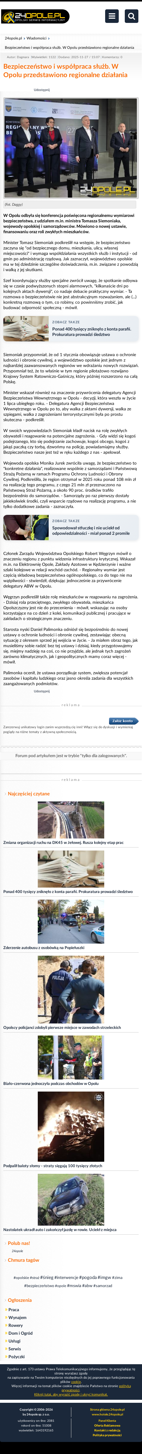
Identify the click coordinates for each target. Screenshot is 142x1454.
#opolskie (21, 1278)
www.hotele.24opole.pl (107, 1414)
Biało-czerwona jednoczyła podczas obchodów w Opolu (50, 1084)
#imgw (104, 1277)
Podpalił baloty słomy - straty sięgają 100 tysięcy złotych (52, 1166)
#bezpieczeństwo (39, 1286)
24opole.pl (13, 38)
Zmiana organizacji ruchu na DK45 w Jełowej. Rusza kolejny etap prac (63, 843)
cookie (76, 1381)
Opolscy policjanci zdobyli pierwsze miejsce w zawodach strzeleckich (62, 1028)
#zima (117, 1278)
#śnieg (46, 1277)
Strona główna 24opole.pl (107, 1409)
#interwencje (66, 1278)
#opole (60, 1286)
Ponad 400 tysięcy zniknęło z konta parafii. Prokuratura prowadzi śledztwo (68, 892)
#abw (87, 1286)
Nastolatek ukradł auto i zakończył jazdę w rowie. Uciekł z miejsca (60, 1230)
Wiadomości (37, 38)
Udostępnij (42, 90)
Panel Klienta (107, 1420)
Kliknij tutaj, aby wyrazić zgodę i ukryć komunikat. (71, 1394)
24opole (17, 1251)
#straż (34, 1278)
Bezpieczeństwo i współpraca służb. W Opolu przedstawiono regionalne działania (69, 47)
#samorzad (102, 1286)
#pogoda (88, 1277)
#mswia (74, 1286)
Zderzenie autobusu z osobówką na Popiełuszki (43, 948)
